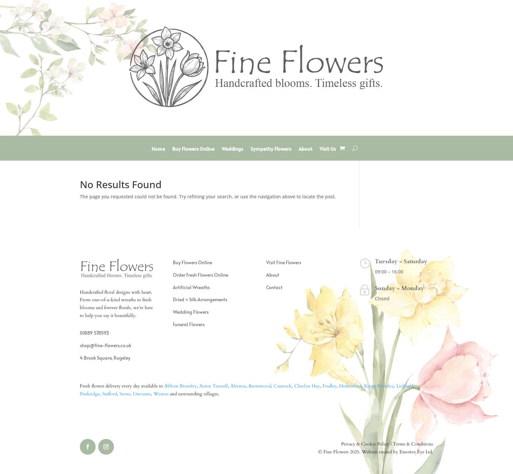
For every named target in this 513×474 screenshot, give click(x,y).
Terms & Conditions (413, 444)
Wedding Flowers (191, 312)
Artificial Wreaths (191, 287)
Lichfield (404, 386)
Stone (124, 394)
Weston (161, 394)
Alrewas (238, 386)
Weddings (232, 149)
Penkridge (90, 394)
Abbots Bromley (180, 386)
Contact (274, 287)
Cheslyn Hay (307, 386)
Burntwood (259, 386)
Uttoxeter (142, 394)
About (305, 149)
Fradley (329, 386)
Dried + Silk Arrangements (200, 299)
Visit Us (328, 149)
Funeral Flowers (189, 324)
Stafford (109, 394)
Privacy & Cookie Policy (365, 444)
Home (158, 149)
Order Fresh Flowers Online (200, 275)
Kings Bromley (379, 386)
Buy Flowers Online (193, 149)
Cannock (283, 386)
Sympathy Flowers (270, 149)
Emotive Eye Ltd (415, 452)
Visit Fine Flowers (283, 262)
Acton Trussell (213, 386)
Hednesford (350, 386)
